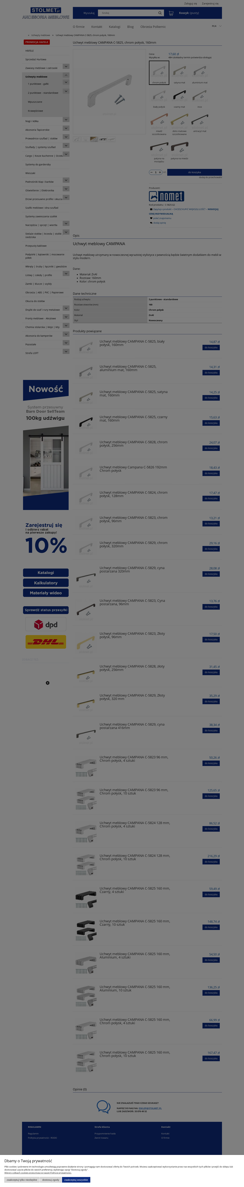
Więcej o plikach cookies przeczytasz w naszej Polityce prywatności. (38, 1172)
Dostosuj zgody (50, 1179)
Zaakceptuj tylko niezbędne (22, 1179)
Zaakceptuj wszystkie (76, 1179)
